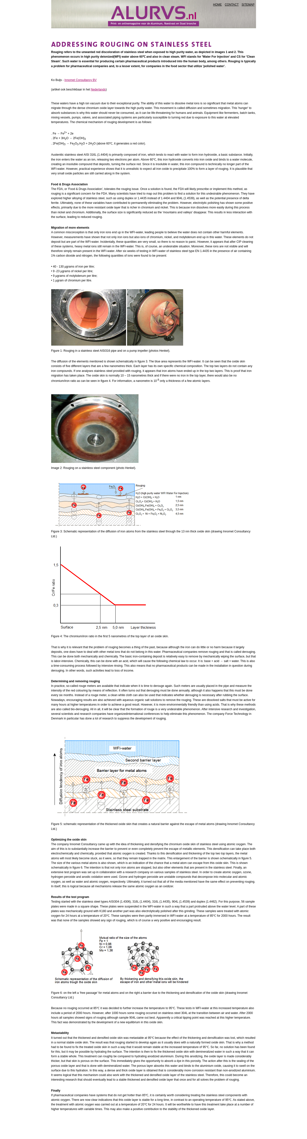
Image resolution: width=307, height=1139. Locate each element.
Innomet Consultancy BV (80, 80)
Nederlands (98, 89)
